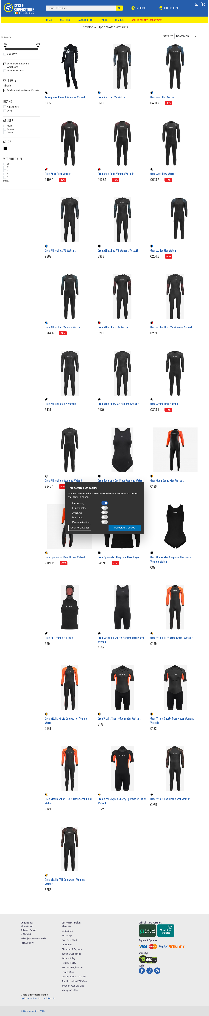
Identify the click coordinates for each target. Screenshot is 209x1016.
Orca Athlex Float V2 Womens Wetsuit (171, 327)
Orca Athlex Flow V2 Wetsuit (60, 404)
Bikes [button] (49, 19)
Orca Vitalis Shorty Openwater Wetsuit (119, 718)
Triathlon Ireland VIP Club (74, 981)
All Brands (67, 944)
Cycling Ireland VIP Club (74, 976)
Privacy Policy (68, 958)
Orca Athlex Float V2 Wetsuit (114, 327)
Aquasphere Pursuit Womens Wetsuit (65, 97)
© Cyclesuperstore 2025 (33, 1011)
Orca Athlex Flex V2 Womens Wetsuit (118, 250)
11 (8, 167)
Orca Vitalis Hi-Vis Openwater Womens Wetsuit (66, 720)
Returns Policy (69, 963)
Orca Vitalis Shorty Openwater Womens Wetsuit (172, 720)
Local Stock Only (15, 70)
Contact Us (67, 931)
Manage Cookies (70, 990)
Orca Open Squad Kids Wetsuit (167, 480)
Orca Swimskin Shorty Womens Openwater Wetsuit (121, 640)
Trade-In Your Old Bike (73, 985)
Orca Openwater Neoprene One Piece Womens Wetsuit (170, 559)
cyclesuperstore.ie (30, 998)
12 (8, 170)
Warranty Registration (72, 967)
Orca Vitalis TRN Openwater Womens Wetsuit (65, 881)
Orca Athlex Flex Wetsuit (164, 250)
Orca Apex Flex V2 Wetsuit (112, 97)
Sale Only (12, 54)
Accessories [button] (85, 19)
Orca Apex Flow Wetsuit (163, 174)
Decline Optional (79, 527)
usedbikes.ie (48, 998)
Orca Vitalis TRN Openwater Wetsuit (170, 799)
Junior (10, 132)
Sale (147, 19)
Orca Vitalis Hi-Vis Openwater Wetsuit (171, 638)
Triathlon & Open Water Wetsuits (23, 90)
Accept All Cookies (124, 527)
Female (10, 129)
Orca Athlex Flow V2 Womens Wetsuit (118, 404)
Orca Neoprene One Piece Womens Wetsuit (121, 480)
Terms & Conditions (71, 953)
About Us (138, 8)
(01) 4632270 (27, 943)
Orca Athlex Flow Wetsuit (164, 404)
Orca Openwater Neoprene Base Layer (118, 557)
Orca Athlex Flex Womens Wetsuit (63, 327)
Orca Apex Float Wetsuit (58, 174)
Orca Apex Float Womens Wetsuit (116, 174)
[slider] (5, 49)
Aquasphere (13, 106)
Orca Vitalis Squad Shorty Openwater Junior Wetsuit (122, 801)
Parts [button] (104, 19)
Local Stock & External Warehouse (18, 65)
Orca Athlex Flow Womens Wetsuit (63, 480)
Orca (9, 111)
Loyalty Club (68, 972)
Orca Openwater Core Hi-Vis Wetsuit (65, 557)
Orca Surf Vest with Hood (59, 638)
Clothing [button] (65, 19)
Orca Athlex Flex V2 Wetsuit (60, 250)
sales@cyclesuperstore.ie (33, 938)
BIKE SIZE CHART (169, 8)
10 (8, 164)
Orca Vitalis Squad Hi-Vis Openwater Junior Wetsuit (68, 801)
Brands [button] (119, 19)
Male (9, 125)
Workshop (67, 935)
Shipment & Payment (72, 949)
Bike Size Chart (69, 940)
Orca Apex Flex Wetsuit (163, 97)
